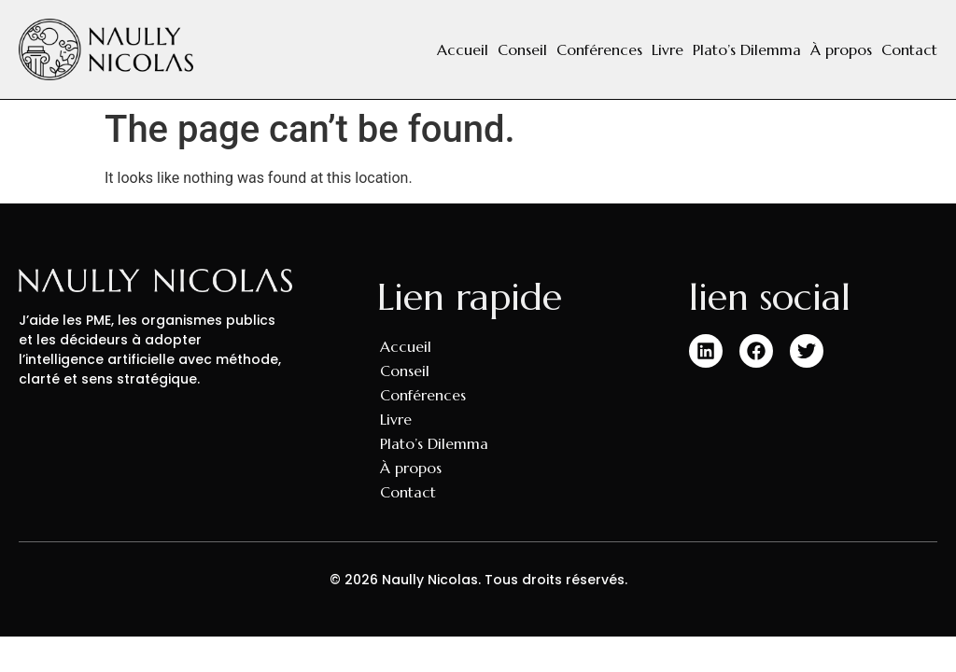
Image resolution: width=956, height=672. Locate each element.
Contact (909, 49)
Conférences (599, 49)
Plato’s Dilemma (747, 49)
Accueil (462, 49)
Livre (667, 49)
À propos (841, 49)
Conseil (522, 49)
